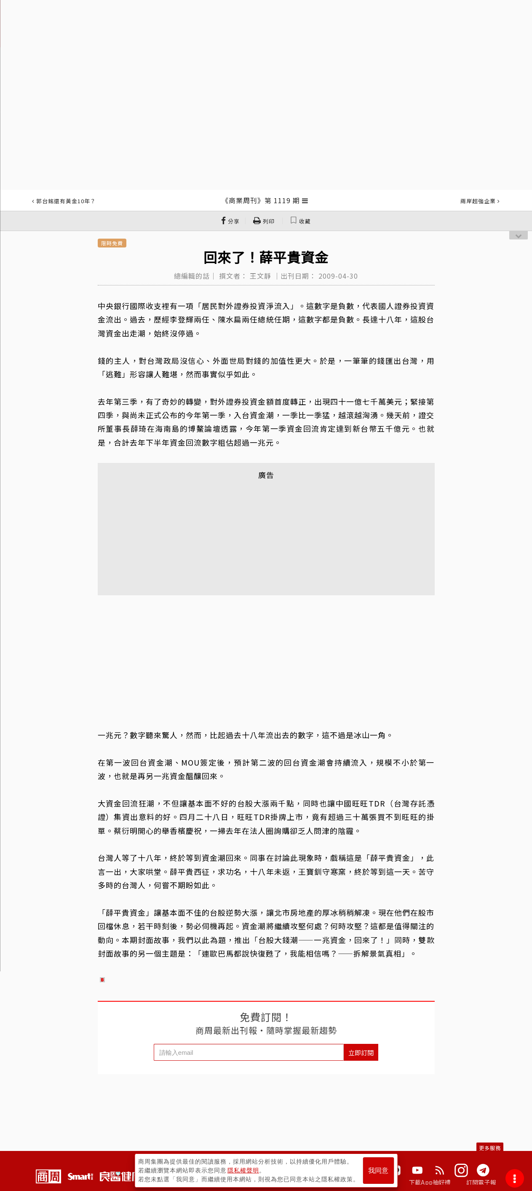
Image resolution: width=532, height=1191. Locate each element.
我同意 (378, 1170)
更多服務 (490, 1147)
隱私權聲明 (243, 1170)
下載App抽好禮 (430, 1182)
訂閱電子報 (481, 1182)
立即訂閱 (361, 1052)
